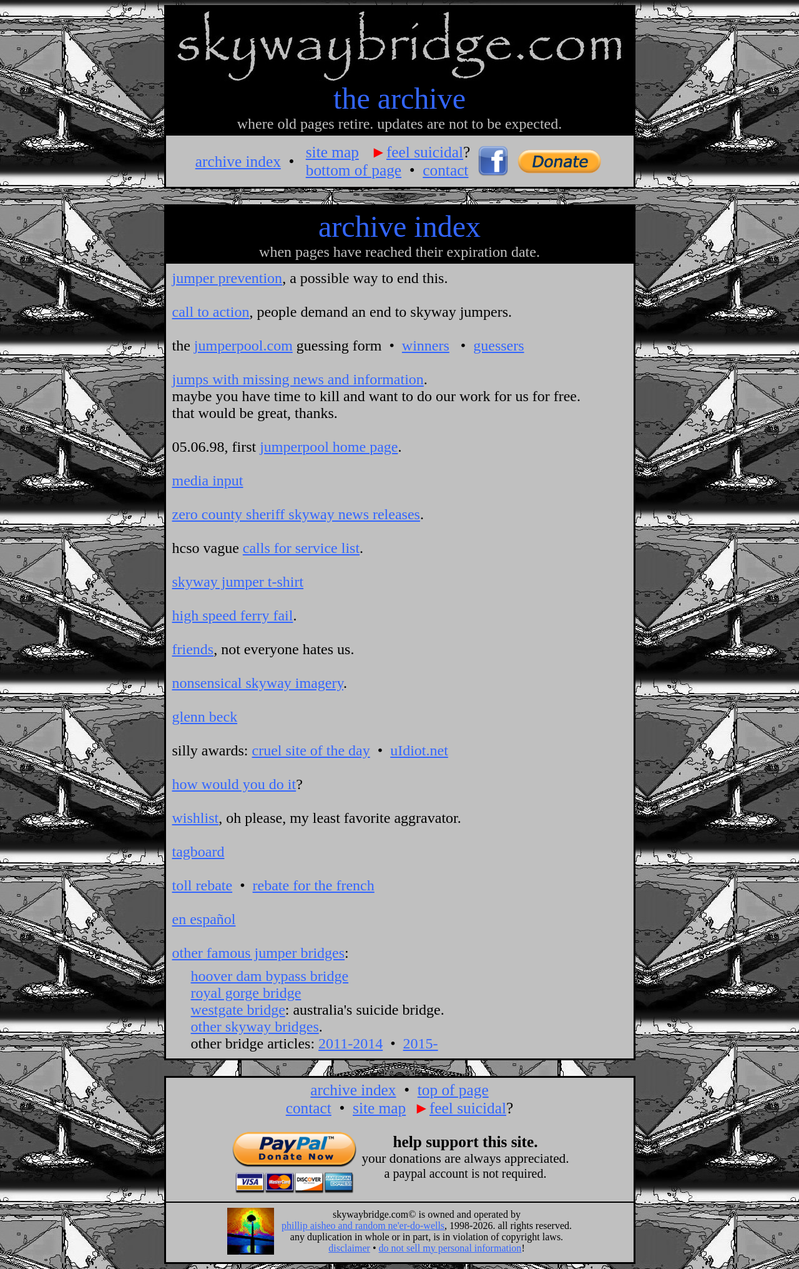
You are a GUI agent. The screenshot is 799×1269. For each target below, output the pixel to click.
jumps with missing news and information (298, 379)
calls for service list (301, 548)
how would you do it (234, 784)
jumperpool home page (329, 447)
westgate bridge (238, 1010)
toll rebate (202, 885)
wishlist (195, 818)
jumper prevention (227, 278)
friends (193, 649)
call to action (211, 312)
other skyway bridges (255, 1026)
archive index (238, 161)
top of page (453, 1089)
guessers (498, 345)
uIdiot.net (419, 750)
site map (332, 152)
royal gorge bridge (246, 993)
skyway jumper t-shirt (238, 582)
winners (425, 345)
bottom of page (353, 170)
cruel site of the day (311, 750)
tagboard (198, 852)
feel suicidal (424, 152)
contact (445, 170)
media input (207, 480)
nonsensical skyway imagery (257, 683)
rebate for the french (314, 885)
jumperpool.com (243, 345)
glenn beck (205, 717)
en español (204, 919)
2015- (420, 1043)
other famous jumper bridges (258, 953)
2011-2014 (350, 1043)
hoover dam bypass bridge (270, 976)
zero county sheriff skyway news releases (296, 514)
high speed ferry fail (232, 615)
